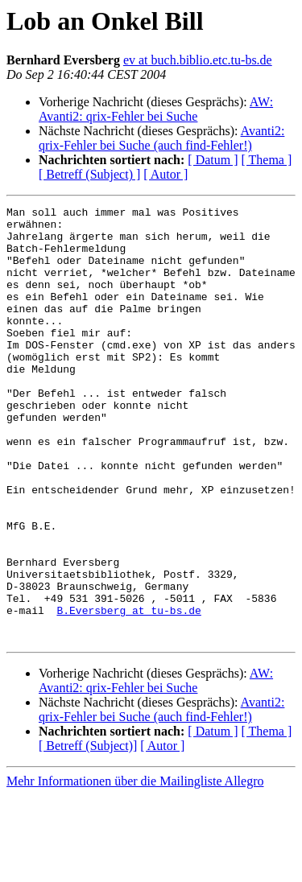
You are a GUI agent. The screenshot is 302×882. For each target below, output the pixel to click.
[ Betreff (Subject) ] (89, 174)
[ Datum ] (213, 160)
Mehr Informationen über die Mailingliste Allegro (134, 868)
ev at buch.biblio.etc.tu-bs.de (197, 60)
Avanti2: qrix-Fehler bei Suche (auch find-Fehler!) (161, 138)
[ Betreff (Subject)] (88, 832)
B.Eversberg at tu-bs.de (128, 692)
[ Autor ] (165, 174)
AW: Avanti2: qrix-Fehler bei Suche (156, 109)
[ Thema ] (267, 160)
